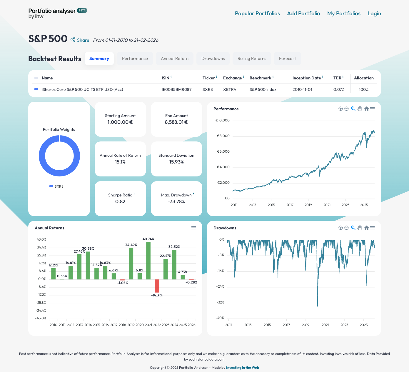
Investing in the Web (242, 367)
